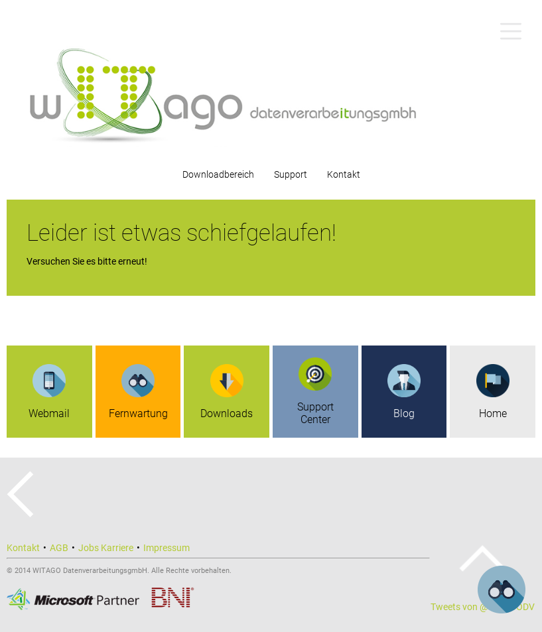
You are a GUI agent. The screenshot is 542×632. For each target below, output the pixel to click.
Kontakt (343, 174)
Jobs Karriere (105, 547)
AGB (59, 547)
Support (290, 174)
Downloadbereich (218, 174)
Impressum (166, 547)
